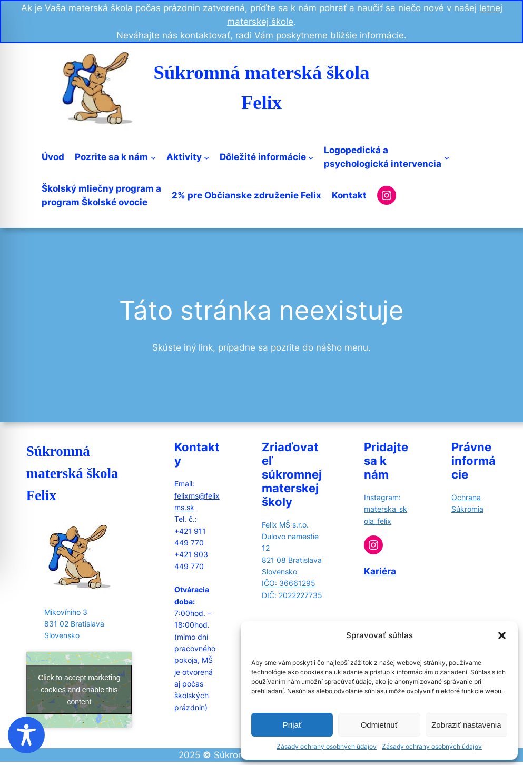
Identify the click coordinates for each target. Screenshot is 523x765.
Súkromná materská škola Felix (72, 473)
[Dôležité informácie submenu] (310, 157)
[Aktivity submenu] (206, 157)
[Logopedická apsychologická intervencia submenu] (446, 157)
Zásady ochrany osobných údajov (327, 746)
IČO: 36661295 (288, 583)
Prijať (292, 724)
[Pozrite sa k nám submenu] (153, 157)
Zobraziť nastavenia (466, 724)
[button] (502, 635)
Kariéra (380, 571)
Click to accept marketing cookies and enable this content (79, 689)
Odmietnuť (379, 724)
